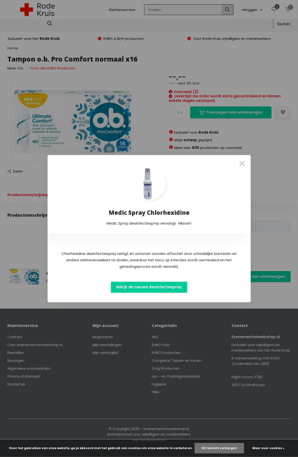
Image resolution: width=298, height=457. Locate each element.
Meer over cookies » (268, 448)
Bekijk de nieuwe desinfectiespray (149, 287)
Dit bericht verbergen (219, 448)
